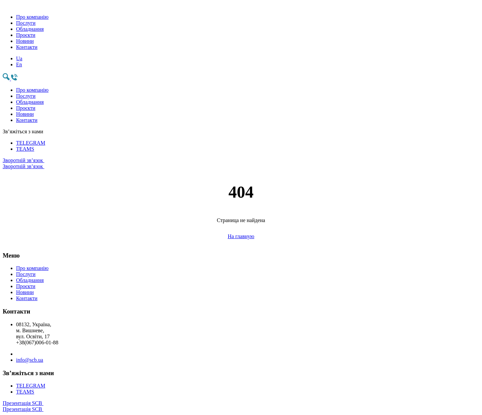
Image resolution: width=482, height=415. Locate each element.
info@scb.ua (29, 360)
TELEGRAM (30, 143)
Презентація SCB (241, 406)
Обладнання (30, 29)
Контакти (26, 47)
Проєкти (25, 35)
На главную (241, 236)
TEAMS (25, 149)
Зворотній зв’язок (241, 163)
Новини (25, 41)
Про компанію (32, 17)
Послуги (25, 23)
